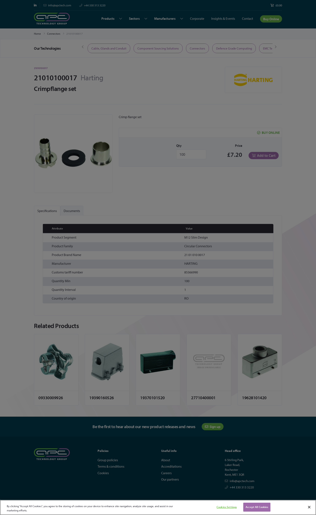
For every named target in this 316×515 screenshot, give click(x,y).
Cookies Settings (227, 507)
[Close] (309, 507)
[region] (158, 507)
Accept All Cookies (257, 507)
